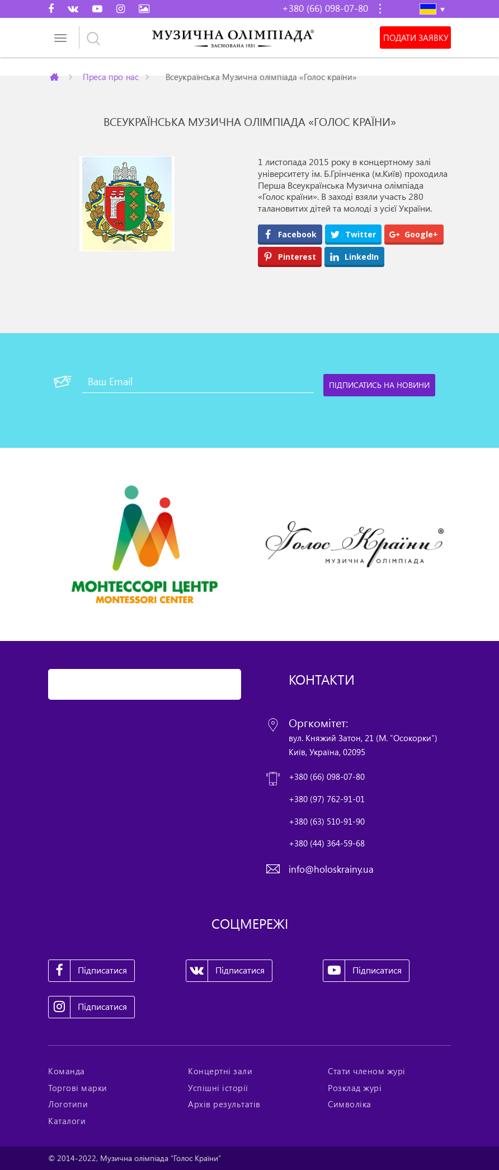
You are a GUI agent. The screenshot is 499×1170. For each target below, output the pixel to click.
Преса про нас (111, 76)
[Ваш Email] (198, 382)
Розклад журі (355, 1087)
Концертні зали (220, 1071)
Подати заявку (415, 37)
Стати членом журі (367, 1071)
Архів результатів (224, 1104)
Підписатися (88, 970)
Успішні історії (218, 1087)
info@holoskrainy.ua (331, 869)
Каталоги (67, 1120)
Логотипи (68, 1104)
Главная (55, 76)
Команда (66, 1071)
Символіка (349, 1104)
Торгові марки (77, 1087)
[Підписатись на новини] (379, 385)
